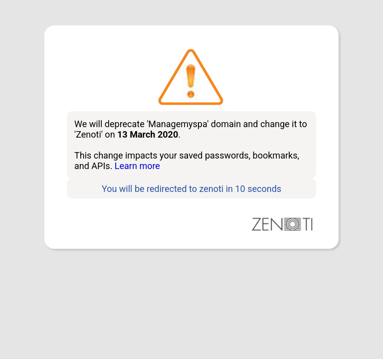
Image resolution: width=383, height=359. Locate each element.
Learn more (137, 166)
